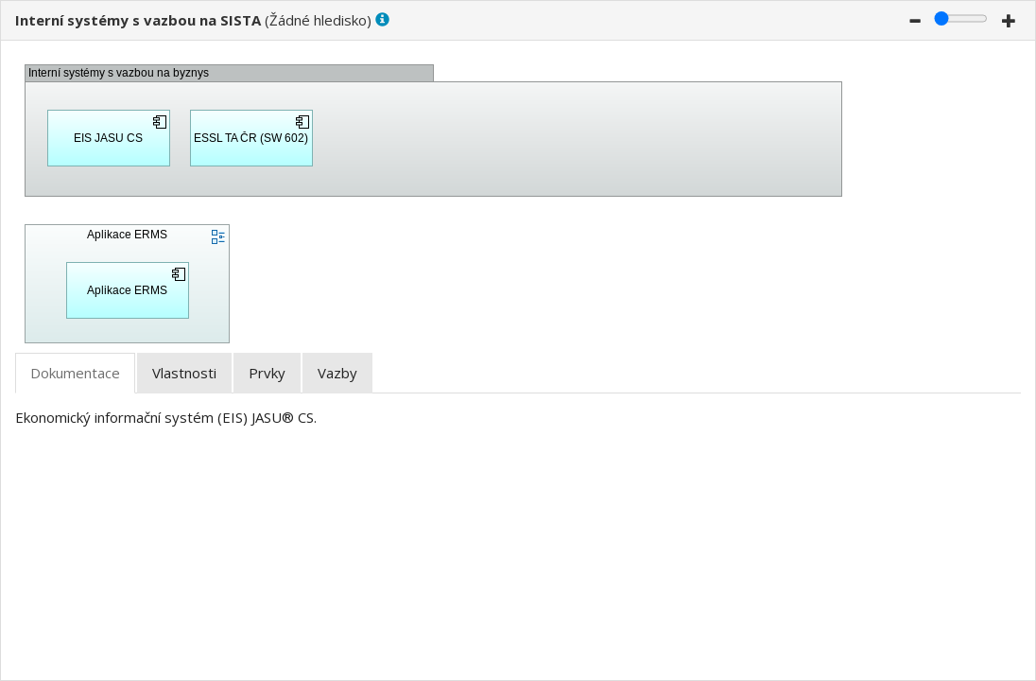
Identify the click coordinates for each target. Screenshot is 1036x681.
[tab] (75, 373)
